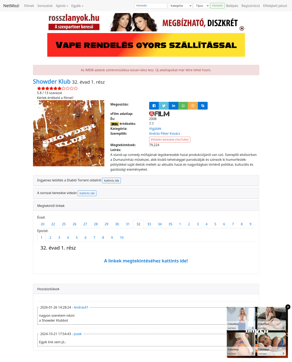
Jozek (78, 334)
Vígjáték (155, 128)
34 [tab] (160, 224)
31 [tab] (128, 224)
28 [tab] (96, 224)
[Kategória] (180, 6)
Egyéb (76, 5)
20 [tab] (42, 224)
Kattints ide (111, 180)
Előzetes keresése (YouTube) (169, 139)
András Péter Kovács (164, 133)
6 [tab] (224, 224)
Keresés (217, 5)
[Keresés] (150, 6)
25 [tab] (64, 224)
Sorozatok (45, 5)
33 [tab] (149, 224)
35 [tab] (170, 224)
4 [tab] (206, 224)
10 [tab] (121, 237)
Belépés (232, 5)
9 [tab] (250, 224)
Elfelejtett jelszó (275, 5)
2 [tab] (189, 224)
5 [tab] (215, 224)
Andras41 (81, 307)
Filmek (29, 5)
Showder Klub (52, 81)
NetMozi (11, 5)
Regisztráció (250, 5)
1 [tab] (180, 224)
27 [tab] (85, 224)
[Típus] (201, 6)
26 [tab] (74, 224)
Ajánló (60, 5)
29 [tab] (106, 224)
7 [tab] (233, 224)
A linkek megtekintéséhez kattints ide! (146, 261)
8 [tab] (242, 224)
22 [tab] (53, 224)
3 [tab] (198, 224)
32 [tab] (138, 224)
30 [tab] (117, 224)
